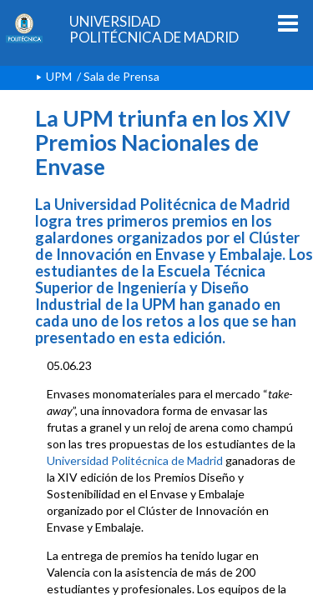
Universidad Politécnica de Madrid (135, 460)
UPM (59, 76)
